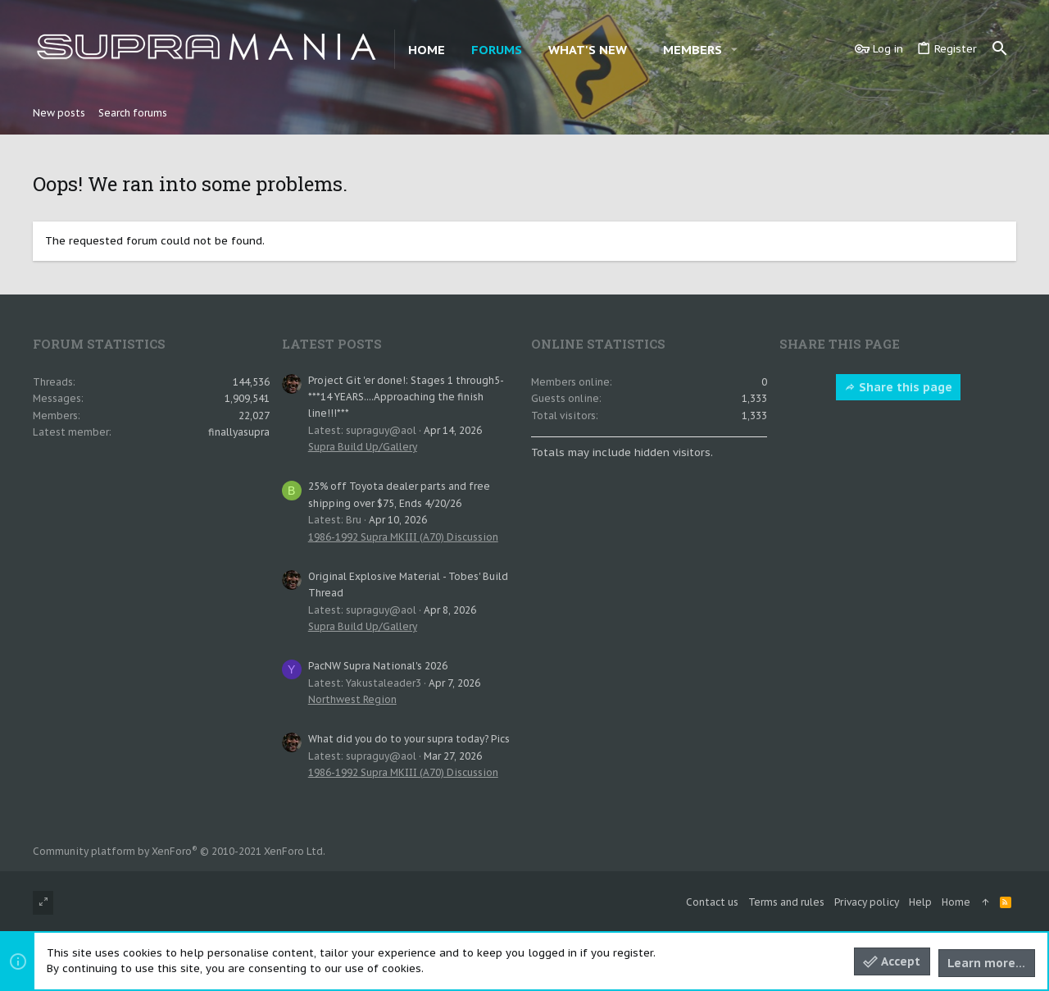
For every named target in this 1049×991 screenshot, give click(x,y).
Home (956, 902)
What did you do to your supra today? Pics (409, 739)
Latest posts (332, 344)
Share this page (898, 387)
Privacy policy (866, 902)
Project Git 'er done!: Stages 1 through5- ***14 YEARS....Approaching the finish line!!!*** (405, 397)
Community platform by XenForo (179, 851)
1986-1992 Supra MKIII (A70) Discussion (403, 537)
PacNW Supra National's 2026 (377, 666)
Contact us (712, 902)
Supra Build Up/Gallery (362, 447)
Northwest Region (352, 699)
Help (920, 902)
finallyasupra (239, 432)
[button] (639, 49)
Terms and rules (786, 902)
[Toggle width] (43, 903)
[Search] (999, 49)
